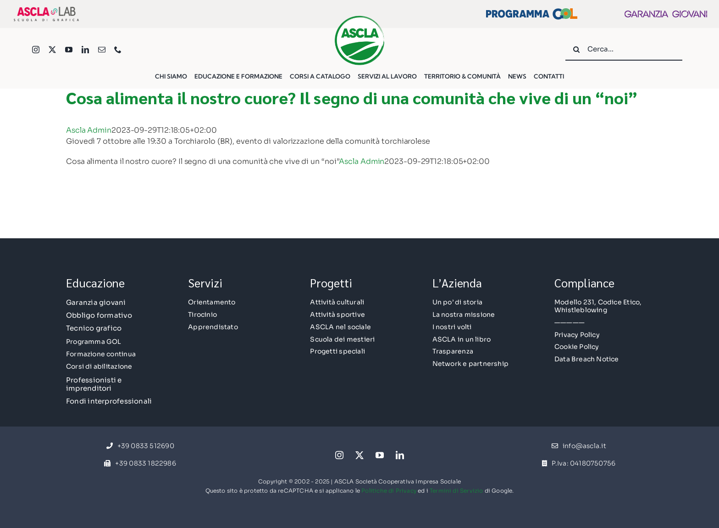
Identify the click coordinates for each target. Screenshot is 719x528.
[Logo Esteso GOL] (531, 12)
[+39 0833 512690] (140, 446)
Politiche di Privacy (388, 490)
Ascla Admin (88, 130)
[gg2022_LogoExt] (666, 14)
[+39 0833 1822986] (140, 463)
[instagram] (35, 49)
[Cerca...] (623, 50)
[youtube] (68, 49)
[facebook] (319, 452)
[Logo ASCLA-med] (359, 18)
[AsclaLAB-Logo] (46, 8)
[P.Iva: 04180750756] (578, 463)
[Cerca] (576, 50)
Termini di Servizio (456, 490)
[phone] (118, 49)
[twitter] (52, 49)
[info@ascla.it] (579, 446)
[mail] (101, 49)
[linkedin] (85, 49)
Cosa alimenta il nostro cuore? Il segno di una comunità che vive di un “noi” (351, 97)
